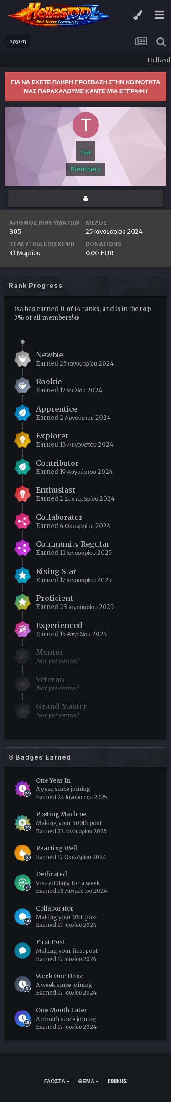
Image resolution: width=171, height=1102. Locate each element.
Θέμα (88, 1081)
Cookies (117, 1081)
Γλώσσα (57, 1081)
